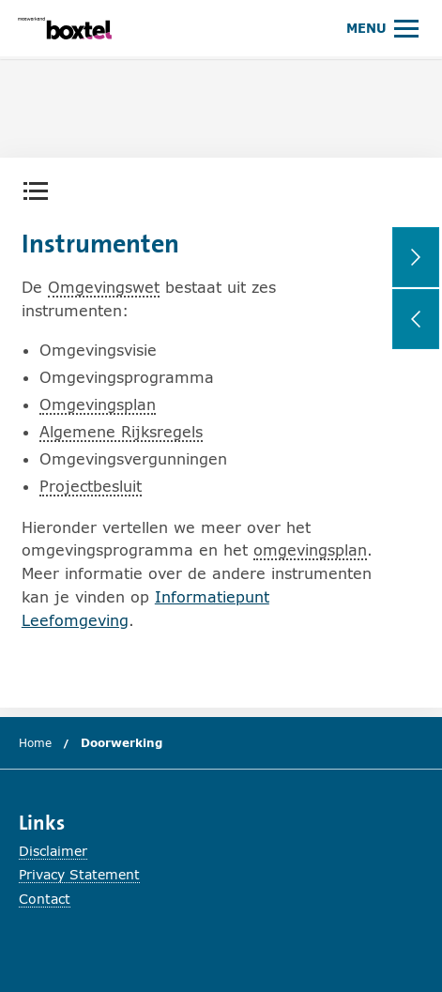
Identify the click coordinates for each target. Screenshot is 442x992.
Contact (44, 899)
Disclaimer (53, 851)
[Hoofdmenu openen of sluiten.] (382, 27)
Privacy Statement (79, 874)
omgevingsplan (310, 549)
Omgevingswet (104, 287)
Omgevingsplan (97, 404)
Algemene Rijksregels (121, 431)
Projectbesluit (90, 486)
